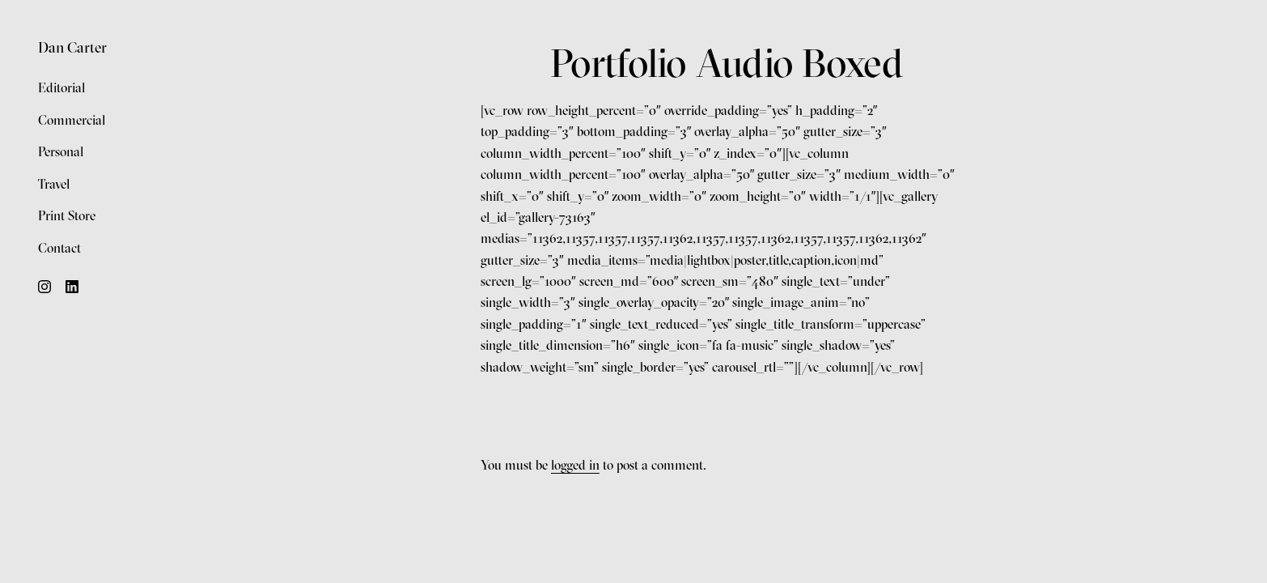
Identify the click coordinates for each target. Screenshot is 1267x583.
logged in (575, 465)
